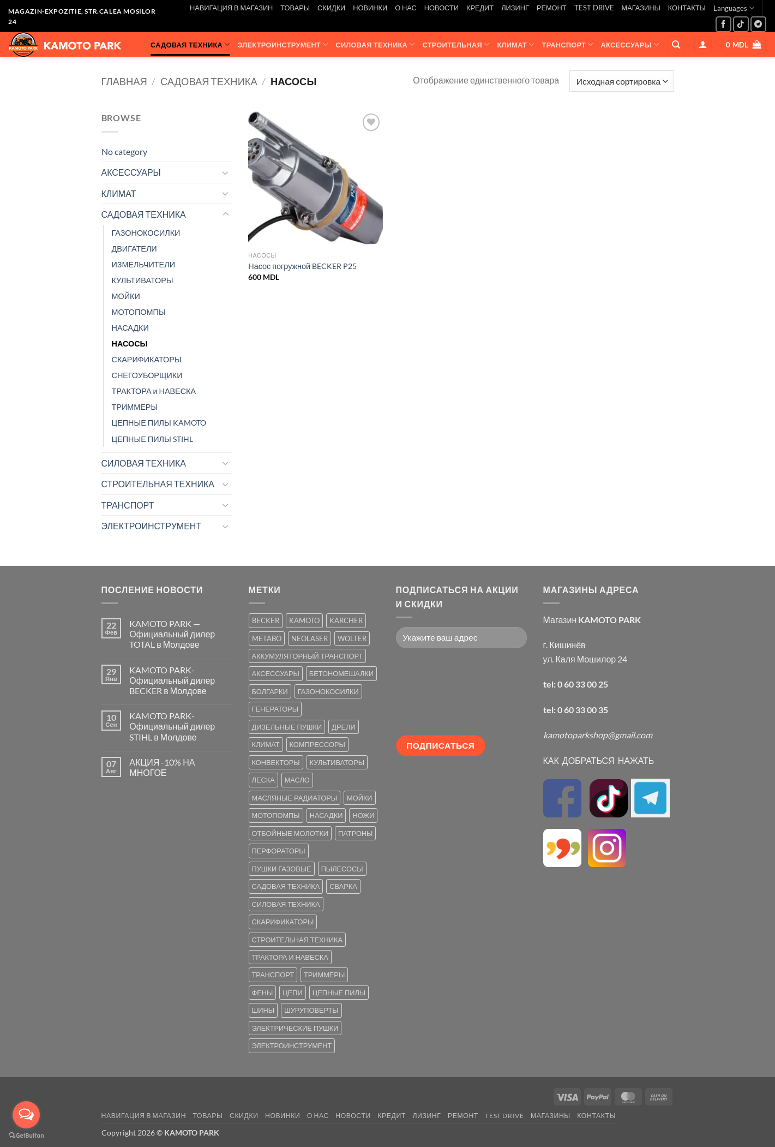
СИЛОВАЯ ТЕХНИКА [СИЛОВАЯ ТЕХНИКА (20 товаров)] (286, 904)
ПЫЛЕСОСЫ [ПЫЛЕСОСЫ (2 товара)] (342, 868)
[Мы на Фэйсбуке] (723, 24)
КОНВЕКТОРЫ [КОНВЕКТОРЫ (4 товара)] (276, 762)
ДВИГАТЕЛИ (134, 248)
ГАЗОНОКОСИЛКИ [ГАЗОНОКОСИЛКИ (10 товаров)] (328, 691)
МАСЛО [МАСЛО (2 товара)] (297, 779)
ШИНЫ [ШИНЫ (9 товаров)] (263, 1010)
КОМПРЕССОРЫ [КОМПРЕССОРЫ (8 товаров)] (317, 744)
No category (124, 151)
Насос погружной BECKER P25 (302, 266)
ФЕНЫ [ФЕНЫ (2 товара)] (262, 992)
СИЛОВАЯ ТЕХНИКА (374, 44)
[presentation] (440, 695)
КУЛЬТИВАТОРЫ (142, 280)
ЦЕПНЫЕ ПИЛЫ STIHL (152, 439)
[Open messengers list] (26, 1114)
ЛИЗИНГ (515, 7)
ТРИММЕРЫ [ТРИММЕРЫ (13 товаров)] (324, 974)
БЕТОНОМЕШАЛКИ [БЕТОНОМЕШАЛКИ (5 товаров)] (341, 673)
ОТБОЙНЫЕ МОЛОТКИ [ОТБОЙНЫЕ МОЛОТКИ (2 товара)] (290, 833)
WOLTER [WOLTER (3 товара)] (352, 638)
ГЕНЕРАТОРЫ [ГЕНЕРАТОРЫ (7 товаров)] (275, 708)
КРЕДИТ (480, 7)
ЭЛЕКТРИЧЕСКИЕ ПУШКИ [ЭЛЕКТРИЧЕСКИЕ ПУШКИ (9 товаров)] (295, 1028)
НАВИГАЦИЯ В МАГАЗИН (231, 7)
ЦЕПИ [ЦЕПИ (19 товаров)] (292, 992)
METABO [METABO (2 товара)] (266, 638)
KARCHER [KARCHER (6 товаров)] (346, 620)
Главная (124, 81)
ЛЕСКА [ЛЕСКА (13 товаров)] (263, 779)
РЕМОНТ (552, 7)
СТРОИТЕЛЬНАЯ (456, 44)
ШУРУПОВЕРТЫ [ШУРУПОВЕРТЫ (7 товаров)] (311, 1010)
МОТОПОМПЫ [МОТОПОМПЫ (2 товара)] (276, 815)
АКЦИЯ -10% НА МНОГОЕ (162, 767)
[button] (703, 45)
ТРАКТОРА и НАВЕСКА (154, 391)
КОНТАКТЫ (687, 7)
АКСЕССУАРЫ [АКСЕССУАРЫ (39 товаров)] (275, 673)
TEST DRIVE (594, 7)
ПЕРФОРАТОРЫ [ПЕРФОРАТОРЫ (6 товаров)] (278, 850)
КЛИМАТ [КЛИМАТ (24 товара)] (266, 744)
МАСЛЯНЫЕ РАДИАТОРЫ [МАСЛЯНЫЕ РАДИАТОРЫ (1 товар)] (295, 797)
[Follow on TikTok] (741, 24)
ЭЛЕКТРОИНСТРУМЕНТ (282, 44)
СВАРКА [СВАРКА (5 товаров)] (343, 886)
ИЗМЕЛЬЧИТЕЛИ (144, 264)
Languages (733, 8)
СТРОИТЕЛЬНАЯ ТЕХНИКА (157, 484)
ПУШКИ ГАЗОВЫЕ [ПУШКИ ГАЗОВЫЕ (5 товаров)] (281, 868)
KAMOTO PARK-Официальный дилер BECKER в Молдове (172, 680)
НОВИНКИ (370, 7)
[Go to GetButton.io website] (26, 1135)
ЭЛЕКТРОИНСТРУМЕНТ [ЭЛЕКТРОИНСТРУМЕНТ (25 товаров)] (292, 1045)
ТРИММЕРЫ (135, 406)
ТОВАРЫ (295, 7)
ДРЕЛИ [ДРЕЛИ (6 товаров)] (343, 726)
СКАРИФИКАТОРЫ (147, 359)
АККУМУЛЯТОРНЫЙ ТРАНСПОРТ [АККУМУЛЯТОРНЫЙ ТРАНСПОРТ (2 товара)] (307, 656)
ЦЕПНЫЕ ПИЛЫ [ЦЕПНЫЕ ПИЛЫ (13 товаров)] (339, 992)
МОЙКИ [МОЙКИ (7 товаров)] (359, 797)
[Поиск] (676, 45)
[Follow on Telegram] (758, 24)
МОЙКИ (126, 296)
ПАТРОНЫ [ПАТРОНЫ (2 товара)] (355, 833)
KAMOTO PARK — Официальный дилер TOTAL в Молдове (172, 633)
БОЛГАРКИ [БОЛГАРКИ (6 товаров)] (270, 691)
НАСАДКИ (130, 327)
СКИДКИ (331, 7)
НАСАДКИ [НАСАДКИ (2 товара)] (326, 815)
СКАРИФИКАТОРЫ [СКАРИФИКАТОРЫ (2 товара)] (283, 921)
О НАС (406, 7)
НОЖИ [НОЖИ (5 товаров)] (363, 815)
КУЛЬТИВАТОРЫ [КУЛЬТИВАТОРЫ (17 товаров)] (337, 762)
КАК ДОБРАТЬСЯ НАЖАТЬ (598, 760)
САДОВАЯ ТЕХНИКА (190, 44)
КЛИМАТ (515, 44)
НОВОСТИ (441, 7)
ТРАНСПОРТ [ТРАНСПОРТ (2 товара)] (273, 974)
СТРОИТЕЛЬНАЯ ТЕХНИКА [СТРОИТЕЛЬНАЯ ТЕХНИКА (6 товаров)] (297, 939)
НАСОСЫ (130, 343)
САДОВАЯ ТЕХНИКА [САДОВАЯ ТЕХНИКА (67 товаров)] (286, 886)
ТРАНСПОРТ (567, 44)
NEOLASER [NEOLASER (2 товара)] (309, 638)
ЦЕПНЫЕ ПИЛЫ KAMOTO (159, 422)
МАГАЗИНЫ (641, 7)
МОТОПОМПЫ (139, 311)
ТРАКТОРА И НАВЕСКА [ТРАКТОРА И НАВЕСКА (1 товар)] (290, 957)
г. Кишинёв (564, 645)
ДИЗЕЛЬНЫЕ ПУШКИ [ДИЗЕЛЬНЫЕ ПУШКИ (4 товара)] (287, 726)
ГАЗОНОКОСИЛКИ (146, 232)
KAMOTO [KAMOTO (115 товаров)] (304, 620)
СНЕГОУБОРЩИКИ (147, 375)
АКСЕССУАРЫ (630, 44)
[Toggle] (225, 172)
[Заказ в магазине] (621, 81)
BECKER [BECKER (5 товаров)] (265, 620)
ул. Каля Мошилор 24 (585, 659)
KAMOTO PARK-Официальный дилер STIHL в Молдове (172, 726)
